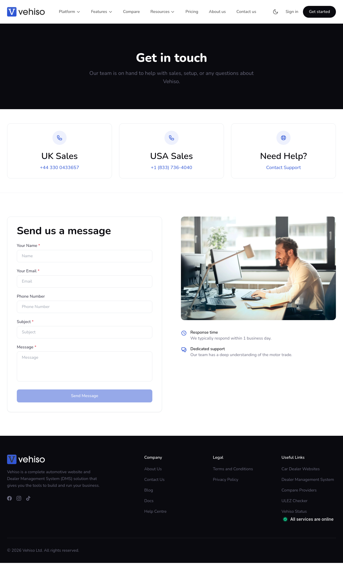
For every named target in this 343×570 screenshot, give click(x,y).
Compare (131, 11)
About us (217, 11)
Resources (163, 11)
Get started (319, 11)
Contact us (246, 11)
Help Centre (155, 511)
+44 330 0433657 (59, 167)
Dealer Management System (307, 479)
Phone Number (31, 296)
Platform (69, 11)
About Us (153, 469)
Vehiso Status (294, 511)
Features (102, 11)
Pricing (191, 11)
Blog (148, 490)
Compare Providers (298, 490)
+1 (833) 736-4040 (171, 167)
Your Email (28, 271)
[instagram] (19, 498)
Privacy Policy (225, 479)
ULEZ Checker (294, 501)
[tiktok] (28, 498)
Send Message (84, 396)
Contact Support (283, 167)
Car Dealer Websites (300, 469)
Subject (25, 322)
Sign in (292, 11)
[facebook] (9, 498)
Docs (149, 501)
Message (26, 347)
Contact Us (154, 479)
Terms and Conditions (233, 469)
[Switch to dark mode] (275, 11)
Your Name (28, 245)
